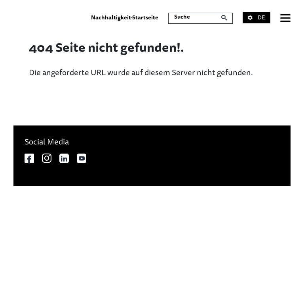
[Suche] (200, 18)
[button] (261, 18)
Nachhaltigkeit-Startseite (124, 17)
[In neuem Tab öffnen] (29, 158)
